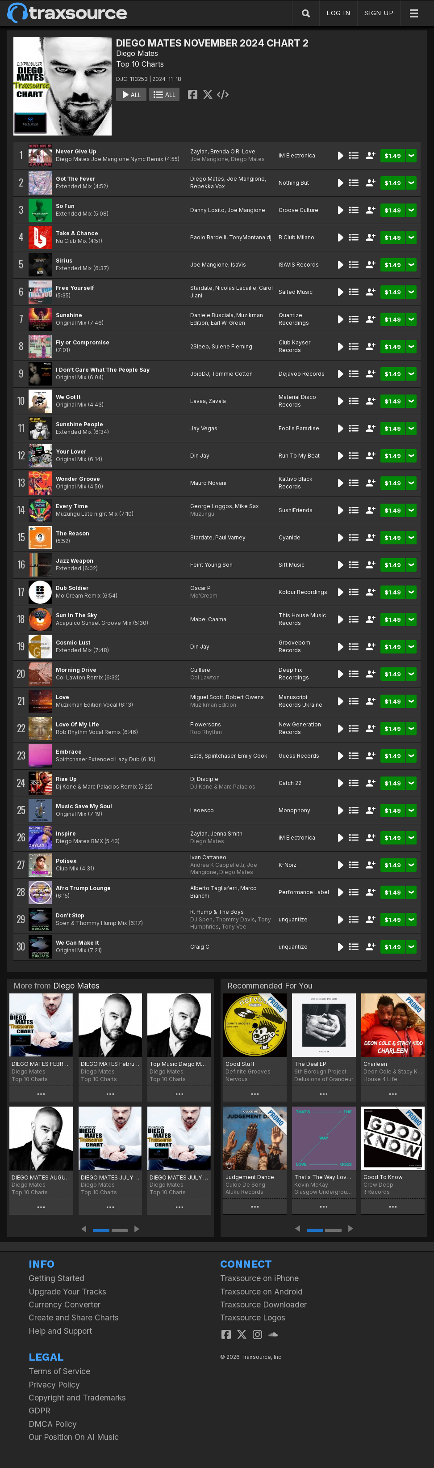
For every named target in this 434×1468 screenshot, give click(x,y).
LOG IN (338, 12)
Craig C (199, 946)
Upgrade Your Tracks (67, 1291)
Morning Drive (76, 669)
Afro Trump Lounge (83, 888)
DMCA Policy (53, 1424)
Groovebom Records (294, 646)
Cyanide (289, 537)
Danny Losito (207, 210)
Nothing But (294, 182)
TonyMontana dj (250, 237)
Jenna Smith (226, 833)
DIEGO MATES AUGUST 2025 (41, 1177)
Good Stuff (240, 1064)
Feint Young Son (211, 564)
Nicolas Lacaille (235, 287)
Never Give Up (76, 151)
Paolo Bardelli (208, 237)
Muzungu (202, 513)
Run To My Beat (299, 455)
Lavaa (198, 401)
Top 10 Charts (140, 63)
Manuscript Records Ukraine (300, 701)
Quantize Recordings (294, 319)
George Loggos (211, 506)
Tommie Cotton (232, 373)
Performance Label (304, 892)
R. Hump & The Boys (217, 911)
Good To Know (383, 1177)
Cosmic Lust (73, 642)
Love (62, 697)
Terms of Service (59, 1371)
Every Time (72, 506)
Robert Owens (245, 697)
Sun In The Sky (76, 615)
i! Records (376, 1191)
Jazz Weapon (74, 560)
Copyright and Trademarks (77, 1397)
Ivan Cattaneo (208, 857)
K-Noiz (287, 864)
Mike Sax (247, 506)
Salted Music (296, 292)
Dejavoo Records (302, 373)
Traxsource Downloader (263, 1304)
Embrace (69, 751)
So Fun (65, 206)
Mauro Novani (208, 482)
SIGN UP (378, 12)
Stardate (201, 287)
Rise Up (66, 779)
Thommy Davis (235, 919)
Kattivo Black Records (296, 482)
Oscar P (200, 588)
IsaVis (238, 264)
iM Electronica (297, 155)
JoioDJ (199, 373)
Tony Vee (233, 926)
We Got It (68, 397)
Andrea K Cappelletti (217, 864)
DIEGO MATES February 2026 (110, 1064)
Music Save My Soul (84, 806)
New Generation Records (300, 728)
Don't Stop (70, 915)
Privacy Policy (54, 1384)
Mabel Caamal (209, 619)
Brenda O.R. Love (232, 151)
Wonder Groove (78, 478)
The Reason (72, 533)
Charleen (375, 1064)
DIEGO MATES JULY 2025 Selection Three (110, 1177)
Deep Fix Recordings (294, 673)
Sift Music (292, 564)
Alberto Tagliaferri (214, 888)
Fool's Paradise (299, 428)
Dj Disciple (204, 779)
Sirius (64, 260)
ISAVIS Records (299, 264)
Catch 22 (290, 783)
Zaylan (199, 151)
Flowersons (205, 724)
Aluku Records (244, 1191)
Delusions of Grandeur (323, 1079)
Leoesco (202, 810)
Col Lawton (205, 677)
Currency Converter (64, 1304)
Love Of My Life (77, 724)
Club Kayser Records (294, 346)
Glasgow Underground (323, 1191)
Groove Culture (298, 210)
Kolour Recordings (303, 592)
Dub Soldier (72, 588)
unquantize (293, 919)
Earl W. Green (228, 322)
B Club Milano (296, 237)
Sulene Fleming (232, 346)
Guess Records (299, 755)
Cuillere (200, 669)
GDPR (39, 1410)
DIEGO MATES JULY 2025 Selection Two (179, 1177)
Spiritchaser (219, 755)
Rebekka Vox (207, 186)
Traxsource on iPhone (259, 1278)
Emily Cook (252, 755)
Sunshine (69, 315)
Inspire (66, 833)
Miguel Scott (206, 697)
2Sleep (199, 346)
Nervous (236, 1079)
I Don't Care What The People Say (103, 369)
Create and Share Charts (74, 1317)
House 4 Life (380, 1079)
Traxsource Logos (252, 1317)
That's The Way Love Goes (323, 1177)
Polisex (66, 860)
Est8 (196, 755)
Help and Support (60, 1331)
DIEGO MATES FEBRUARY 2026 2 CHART (41, 1064)
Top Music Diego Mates (179, 1064)
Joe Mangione (209, 159)
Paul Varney (230, 537)
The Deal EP (310, 1064)
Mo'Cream (203, 595)
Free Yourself (75, 287)
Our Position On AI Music (74, 1437)
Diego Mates (137, 53)
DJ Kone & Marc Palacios (222, 786)
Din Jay (199, 455)
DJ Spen (201, 919)
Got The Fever (76, 178)
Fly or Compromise (82, 342)
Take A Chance (77, 233)
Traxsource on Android (261, 1291)
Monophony (294, 810)
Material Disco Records (297, 401)
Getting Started (56, 1278)
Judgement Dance (249, 1177)
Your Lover (71, 451)
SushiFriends (296, 510)
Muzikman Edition (213, 704)
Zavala (217, 401)
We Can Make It (77, 942)
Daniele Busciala (212, 315)
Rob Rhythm (206, 732)
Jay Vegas (203, 428)
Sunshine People (79, 424)
